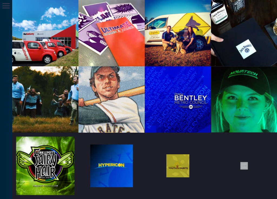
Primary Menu (6, 5)
